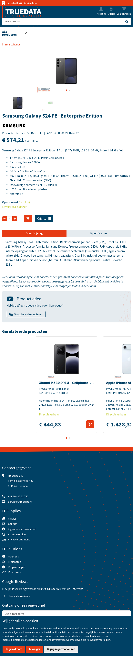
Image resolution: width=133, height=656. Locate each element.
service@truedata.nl (20, 501)
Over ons (13, 556)
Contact (12, 524)
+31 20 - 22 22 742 (18, 496)
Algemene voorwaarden (22, 529)
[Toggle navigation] (14, 33)
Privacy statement (19, 539)
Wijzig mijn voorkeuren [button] (61, 649)
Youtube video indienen (28, 314)
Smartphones (13, 44)
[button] (101, 9)
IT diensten (14, 562)
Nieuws (12, 518)
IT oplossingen (16, 567)
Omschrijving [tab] (34, 233)
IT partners (14, 572)
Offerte (44, 218)
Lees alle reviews (16, 596)
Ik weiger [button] (34, 649)
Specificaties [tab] (98, 233)
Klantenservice (17, 534)
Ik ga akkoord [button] (13, 649)
